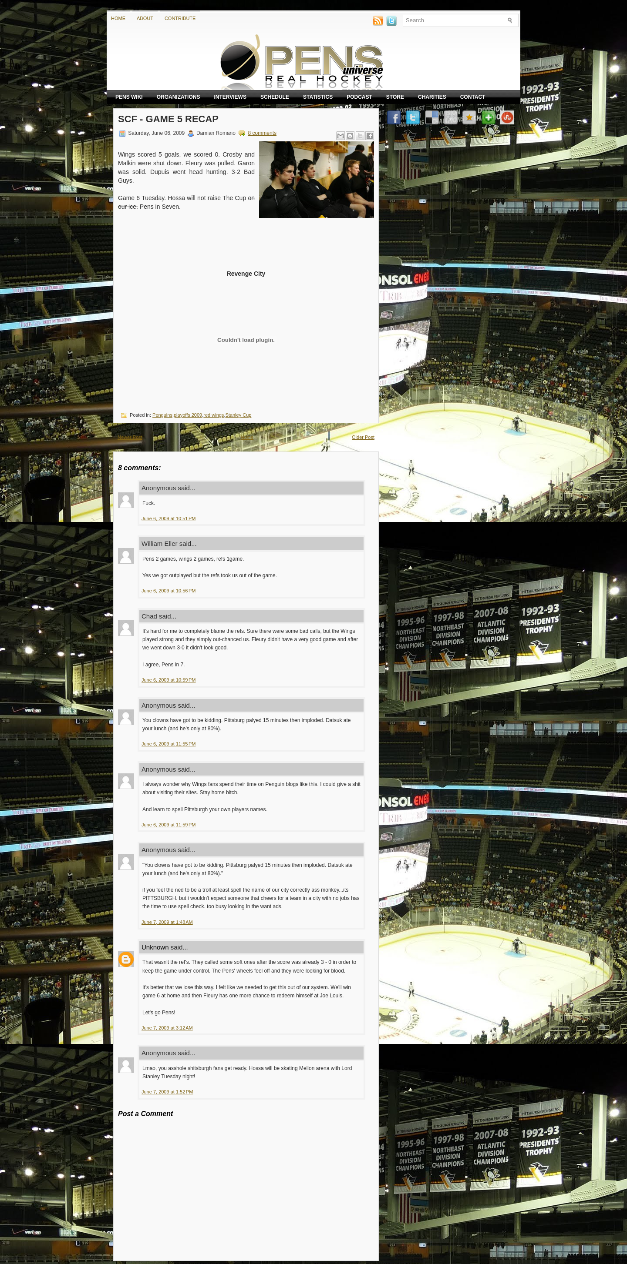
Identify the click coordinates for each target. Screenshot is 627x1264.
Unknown (155, 947)
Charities (432, 97)
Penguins (162, 415)
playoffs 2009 (188, 415)
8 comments (262, 133)
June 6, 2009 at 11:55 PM (169, 743)
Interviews (230, 97)
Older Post (363, 437)
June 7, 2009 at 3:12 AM (167, 1027)
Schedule (274, 97)
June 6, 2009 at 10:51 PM (169, 518)
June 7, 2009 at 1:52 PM (167, 1091)
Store (395, 97)
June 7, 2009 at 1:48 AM (167, 922)
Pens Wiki (129, 97)
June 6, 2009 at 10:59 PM (169, 679)
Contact (472, 97)
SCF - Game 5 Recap (168, 119)
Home (118, 18)
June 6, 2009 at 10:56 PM (169, 590)
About (145, 18)
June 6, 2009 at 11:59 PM (169, 824)
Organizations (178, 97)
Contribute (180, 18)
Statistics (318, 97)
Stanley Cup (238, 415)
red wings (213, 415)
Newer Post (130, 437)
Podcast (359, 97)
